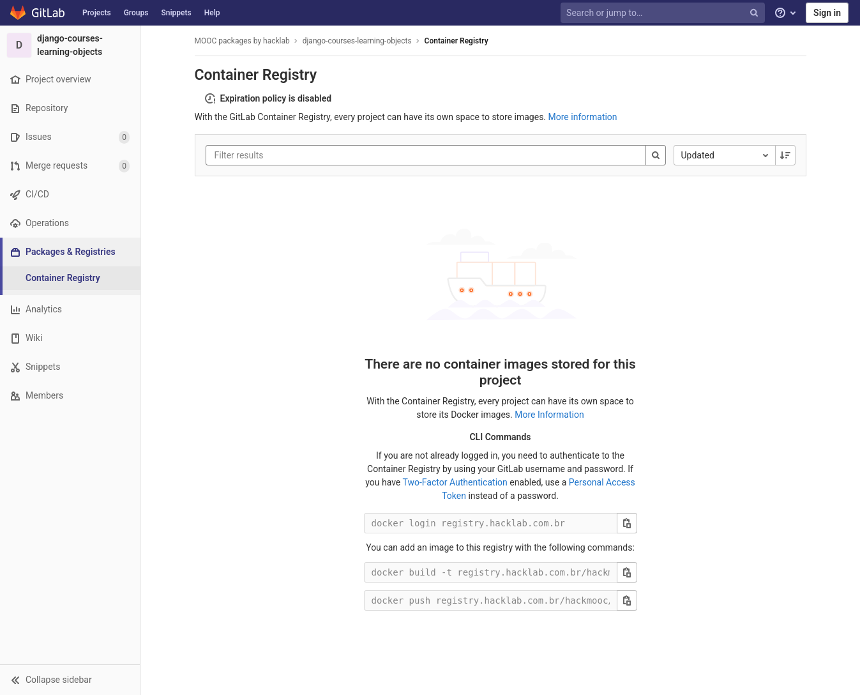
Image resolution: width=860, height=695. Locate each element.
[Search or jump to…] (664, 13)
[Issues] (70, 137)
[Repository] (70, 108)
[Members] (70, 395)
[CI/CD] (70, 194)
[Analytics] (70, 309)
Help (212, 12)
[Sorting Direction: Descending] (785, 155)
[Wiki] (70, 338)
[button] (70, 679)
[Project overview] (70, 79)
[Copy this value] (627, 523)
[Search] (655, 155)
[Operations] (70, 223)
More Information (549, 414)
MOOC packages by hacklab (242, 40)
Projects (96, 12)
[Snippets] (70, 367)
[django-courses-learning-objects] (70, 45)
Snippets (176, 12)
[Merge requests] (70, 165)
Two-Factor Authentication (454, 482)
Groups (136, 12)
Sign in (827, 13)
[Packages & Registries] (71, 252)
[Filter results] (291, 155)
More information (582, 117)
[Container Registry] (70, 278)
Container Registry (456, 40)
